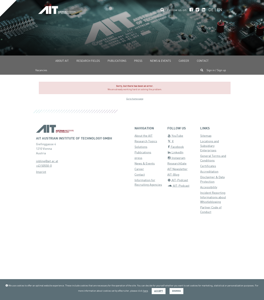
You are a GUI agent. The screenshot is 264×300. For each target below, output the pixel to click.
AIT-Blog (173, 174)
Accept (158, 291)
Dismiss (176, 291)
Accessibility (208, 187)
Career (184, 61)
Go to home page (134, 99)
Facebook (176, 147)
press (138, 158)
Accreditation (209, 171)
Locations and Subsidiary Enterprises (209, 146)
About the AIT (144, 135)
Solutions (141, 147)
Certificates (208, 166)
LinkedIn (175, 152)
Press (138, 61)
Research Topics (146, 141)
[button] (162, 10)
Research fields (88, 61)
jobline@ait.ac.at (47, 161)
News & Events (160, 61)
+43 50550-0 (44, 165)
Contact (203, 61)
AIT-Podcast (178, 180)
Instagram (176, 158)
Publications (117, 61)
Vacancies (41, 70)
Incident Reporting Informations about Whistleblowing (213, 197)
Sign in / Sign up (216, 70)
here (145, 291)
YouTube (175, 135)
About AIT (62, 61)
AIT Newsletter (177, 169)
